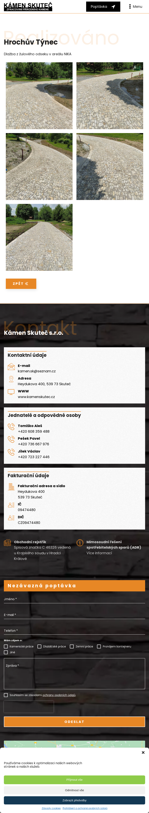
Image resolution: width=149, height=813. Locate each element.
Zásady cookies (51, 808)
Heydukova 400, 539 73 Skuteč (44, 384)
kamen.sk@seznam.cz (37, 371)
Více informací (99, 553)
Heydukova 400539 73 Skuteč (31, 494)
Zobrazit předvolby (74, 800)
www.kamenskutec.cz (36, 396)
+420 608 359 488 (33, 431)
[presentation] (29, 707)
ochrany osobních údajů (58, 695)
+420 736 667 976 (33, 444)
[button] (143, 752)
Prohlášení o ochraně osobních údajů (85, 808)
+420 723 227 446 (33, 456)
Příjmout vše (74, 779)
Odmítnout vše (74, 790)
